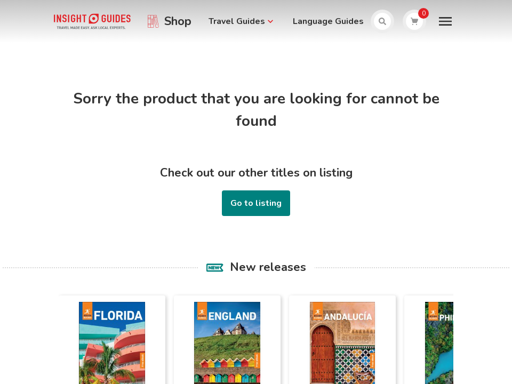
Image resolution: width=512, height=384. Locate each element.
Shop (177, 21)
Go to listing (256, 203)
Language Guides (328, 21)
